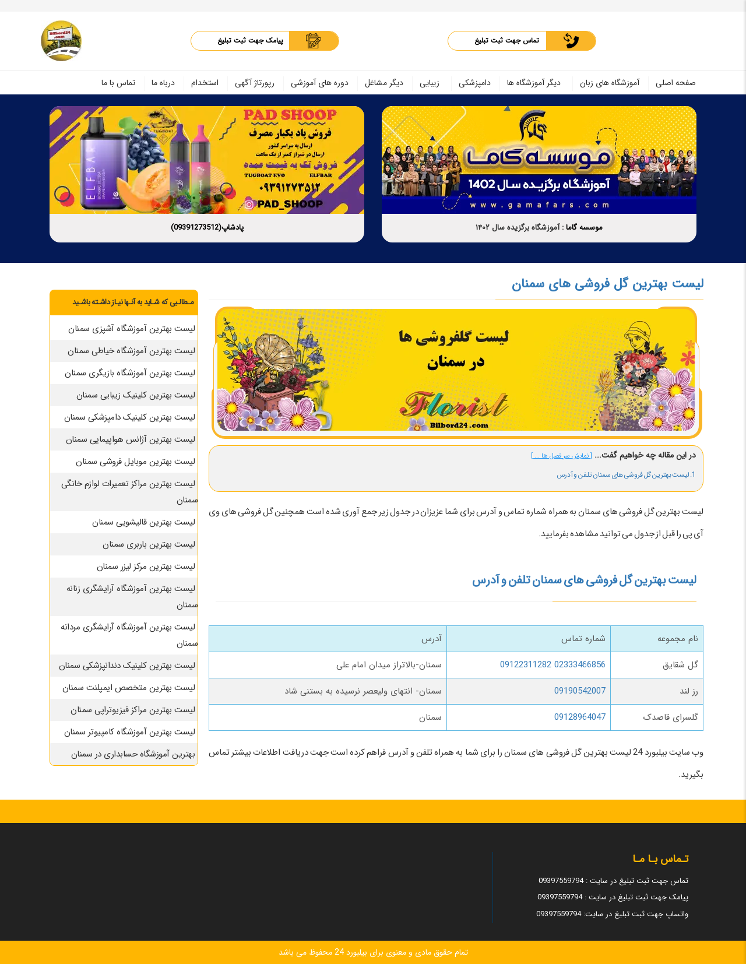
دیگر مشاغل (384, 82)
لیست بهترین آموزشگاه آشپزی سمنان (131, 329)
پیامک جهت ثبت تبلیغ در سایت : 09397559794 (612, 897)
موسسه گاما (584, 227)
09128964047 (580, 717)
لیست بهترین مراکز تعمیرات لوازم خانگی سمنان (129, 492)
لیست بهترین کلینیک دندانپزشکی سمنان (127, 666)
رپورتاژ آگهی (255, 82)
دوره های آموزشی (320, 82)
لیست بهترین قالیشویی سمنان (143, 522)
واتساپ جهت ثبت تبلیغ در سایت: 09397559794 (612, 914)
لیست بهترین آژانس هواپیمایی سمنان (130, 439)
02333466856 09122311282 (553, 665)
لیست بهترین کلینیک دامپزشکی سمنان (129, 417)
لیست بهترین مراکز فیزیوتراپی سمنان (133, 710)
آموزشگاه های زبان (609, 82)
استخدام (205, 82)
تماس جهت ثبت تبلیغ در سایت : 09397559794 (613, 881)
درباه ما (163, 82)
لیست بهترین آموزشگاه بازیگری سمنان (130, 373)
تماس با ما (118, 82)
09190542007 (580, 691)
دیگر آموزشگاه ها (534, 82)
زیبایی (429, 82)
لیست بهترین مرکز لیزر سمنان (146, 567)
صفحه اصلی (676, 82)
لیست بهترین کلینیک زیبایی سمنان (135, 395)
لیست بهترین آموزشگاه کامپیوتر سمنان (129, 732)
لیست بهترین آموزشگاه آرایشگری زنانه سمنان (132, 597)
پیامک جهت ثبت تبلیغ (250, 40)
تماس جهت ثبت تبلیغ (506, 40)
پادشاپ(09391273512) (207, 227)
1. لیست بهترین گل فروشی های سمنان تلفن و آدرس (626, 474)
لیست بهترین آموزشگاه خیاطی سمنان (131, 351)
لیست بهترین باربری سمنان (149, 544)
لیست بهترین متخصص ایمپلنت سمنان (128, 688)
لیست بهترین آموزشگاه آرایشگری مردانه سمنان (129, 635)
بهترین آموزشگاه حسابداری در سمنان (133, 754)
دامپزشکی (475, 82)
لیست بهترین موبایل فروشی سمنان (135, 462)
